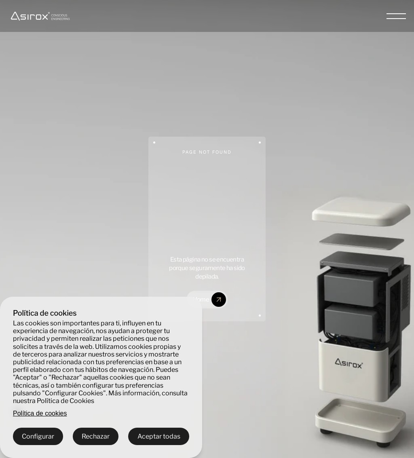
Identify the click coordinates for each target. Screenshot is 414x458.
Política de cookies (40, 413)
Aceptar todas (158, 436)
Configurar (38, 436)
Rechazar (96, 436)
